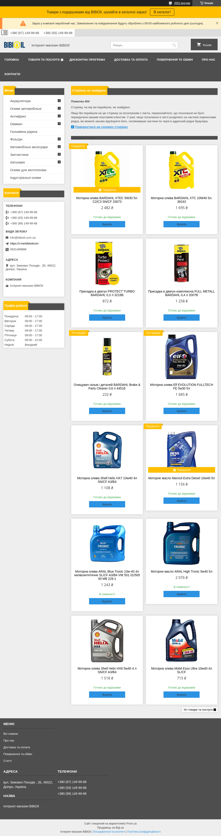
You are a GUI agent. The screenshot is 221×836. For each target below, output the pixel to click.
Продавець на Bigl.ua (110, 827)
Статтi (7, 760)
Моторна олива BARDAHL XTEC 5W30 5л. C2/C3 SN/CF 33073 (107, 199)
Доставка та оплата (131, 59)
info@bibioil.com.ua (23, 237)
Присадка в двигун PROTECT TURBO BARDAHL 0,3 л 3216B (107, 293)
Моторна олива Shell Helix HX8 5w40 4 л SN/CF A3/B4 (107, 670)
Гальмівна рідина (23, 132)
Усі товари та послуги (198, 709)
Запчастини (19, 155)
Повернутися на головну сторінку (101, 127)
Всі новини (10, 733)
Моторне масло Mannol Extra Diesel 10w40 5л (181, 478)
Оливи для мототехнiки (28, 170)
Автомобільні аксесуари (29, 147)
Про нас (208, 59)
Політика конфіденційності (144, 831)
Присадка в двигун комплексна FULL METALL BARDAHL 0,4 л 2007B (181, 293)
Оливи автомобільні (25, 109)
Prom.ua (132, 823)
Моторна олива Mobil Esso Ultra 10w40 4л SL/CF (181, 670)
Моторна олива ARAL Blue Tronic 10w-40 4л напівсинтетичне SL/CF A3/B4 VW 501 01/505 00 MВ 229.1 (107, 575)
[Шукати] (174, 45)
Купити (107, 224)
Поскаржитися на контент (109, 831)
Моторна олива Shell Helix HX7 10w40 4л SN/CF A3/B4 (107, 480)
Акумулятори (20, 101)
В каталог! (162, 12)
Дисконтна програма (87, 59)
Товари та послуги (44, 59)
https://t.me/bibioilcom (24, 243)
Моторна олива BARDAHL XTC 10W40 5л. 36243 (181, 199)
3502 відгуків (182, 3)
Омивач (16, 124)
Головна (12, 59)
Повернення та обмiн (175, 59)
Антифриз (18, 116)
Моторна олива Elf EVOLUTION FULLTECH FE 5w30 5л (181, 386)
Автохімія (17, 162)
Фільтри (16, 139)
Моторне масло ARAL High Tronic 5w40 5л (181, 571)
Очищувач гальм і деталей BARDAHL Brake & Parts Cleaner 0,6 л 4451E (107, 386)
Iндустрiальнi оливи (25, 178)
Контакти (12, 74)
